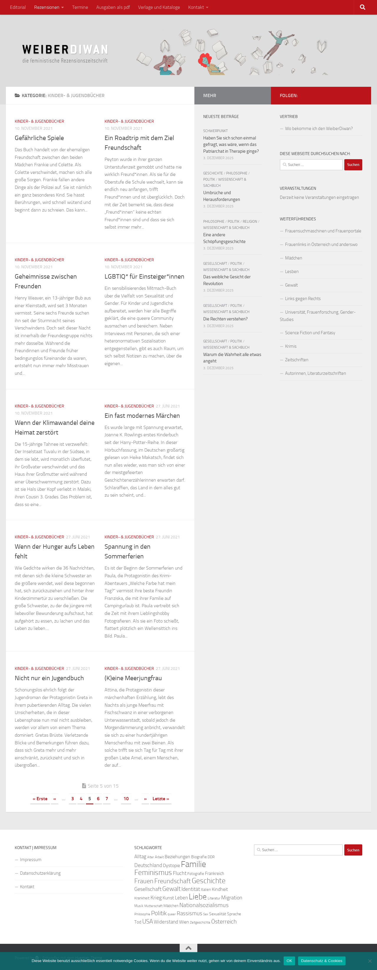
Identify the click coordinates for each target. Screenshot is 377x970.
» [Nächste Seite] (145, 798)
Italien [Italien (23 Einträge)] (206, 889)
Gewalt (291, 285)
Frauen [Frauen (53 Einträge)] (143, 881)
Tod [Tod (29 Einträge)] (137, 922)
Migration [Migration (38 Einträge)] (231, 897)
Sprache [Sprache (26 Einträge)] (234, 913)
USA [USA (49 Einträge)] (147, 921)
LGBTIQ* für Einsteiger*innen (144, 276)
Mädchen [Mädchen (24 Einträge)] (170, 906)
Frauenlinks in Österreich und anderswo (321, 244)
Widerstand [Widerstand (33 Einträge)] (166, 922)
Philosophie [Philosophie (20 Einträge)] (142, 914)
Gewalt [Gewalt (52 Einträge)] (171, 888)
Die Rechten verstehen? (225, 319)
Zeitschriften (296, 359)
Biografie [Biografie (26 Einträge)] (199, 856)
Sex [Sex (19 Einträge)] (205, 914)
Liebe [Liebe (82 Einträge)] (198, 896)
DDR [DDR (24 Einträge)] (211, 857)
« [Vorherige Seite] (54, 798)
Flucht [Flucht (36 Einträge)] (179, 873)
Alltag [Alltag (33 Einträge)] (140, 856)
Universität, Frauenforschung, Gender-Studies (318, 316)
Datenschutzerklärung (40, 873)
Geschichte (213, 173)
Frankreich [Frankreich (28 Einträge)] (214, 873)
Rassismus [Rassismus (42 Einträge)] (189, 913)
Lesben (292, 271)
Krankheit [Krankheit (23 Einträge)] (142, 898)
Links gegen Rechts (303, 298)
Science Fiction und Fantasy (310, 332)
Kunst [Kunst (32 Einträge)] (168, 898)
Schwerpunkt (215, 131)
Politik (209, 179)
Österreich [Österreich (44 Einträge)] (224, 921)
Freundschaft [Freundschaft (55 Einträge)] (172, 881)
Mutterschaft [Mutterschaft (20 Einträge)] (153, 906)
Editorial (18, 7)
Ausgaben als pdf (113, 7)
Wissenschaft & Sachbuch (226, 228)
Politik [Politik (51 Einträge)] (159, 913)
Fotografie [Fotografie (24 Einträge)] (195, 873)
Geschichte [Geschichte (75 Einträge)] (209, 880)
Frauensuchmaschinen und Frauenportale (323, 231)
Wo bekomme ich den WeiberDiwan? (319, 128)
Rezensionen (46, 7)
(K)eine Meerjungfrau (133, 678)
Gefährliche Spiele (39, 138)
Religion (250, 221)
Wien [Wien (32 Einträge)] (184, 922)
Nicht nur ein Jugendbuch (49, 678)
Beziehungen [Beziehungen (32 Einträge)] (177, 856)
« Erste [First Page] (40, 798)
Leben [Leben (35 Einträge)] (181, 898)
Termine (80, 7)
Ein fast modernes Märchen (142, 416)
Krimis (291, 346)
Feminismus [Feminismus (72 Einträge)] (153, 872)
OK (289, 961)
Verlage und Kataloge (159, 7)
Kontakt (196, 7)
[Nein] (370, 961)
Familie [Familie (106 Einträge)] (193, 864)
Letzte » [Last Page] (161, 798)
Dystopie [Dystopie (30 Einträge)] (171, 865)
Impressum (31, 859)
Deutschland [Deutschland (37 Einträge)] (148, 865)
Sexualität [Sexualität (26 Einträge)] (217, 913)
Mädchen (293, 258)
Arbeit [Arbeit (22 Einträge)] (159, 857)
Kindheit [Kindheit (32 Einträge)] (220, 889)
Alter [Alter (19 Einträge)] (150, 857)
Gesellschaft (215, 264)
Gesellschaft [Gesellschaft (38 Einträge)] (147, 889)
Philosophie (236, 173)
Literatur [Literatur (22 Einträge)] (214, 898)
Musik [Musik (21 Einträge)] (138, 906)
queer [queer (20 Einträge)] (172, 914)
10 (126, 798)
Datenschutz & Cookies (321, 961)
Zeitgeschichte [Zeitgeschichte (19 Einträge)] (200, 922)
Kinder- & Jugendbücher (39, 121)
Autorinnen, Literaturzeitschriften (315, 373)
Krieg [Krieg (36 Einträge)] (156, 898)
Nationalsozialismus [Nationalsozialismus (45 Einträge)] (204, 905)
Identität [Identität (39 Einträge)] (190, 889)
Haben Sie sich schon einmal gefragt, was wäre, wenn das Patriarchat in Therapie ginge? (231, 144)
